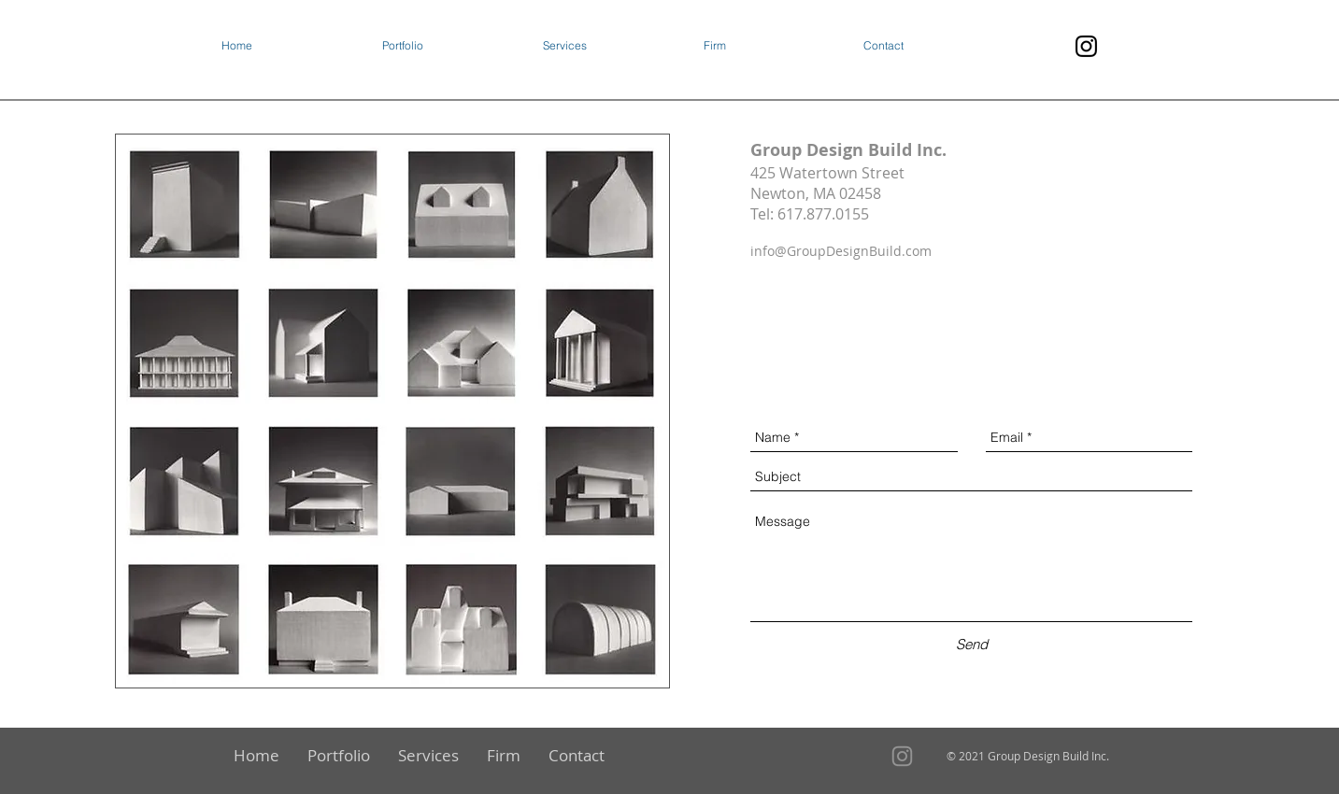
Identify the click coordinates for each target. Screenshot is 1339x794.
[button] (453, 46)
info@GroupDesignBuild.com (841, 251)
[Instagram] (1086, 46)
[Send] (972, 644)
